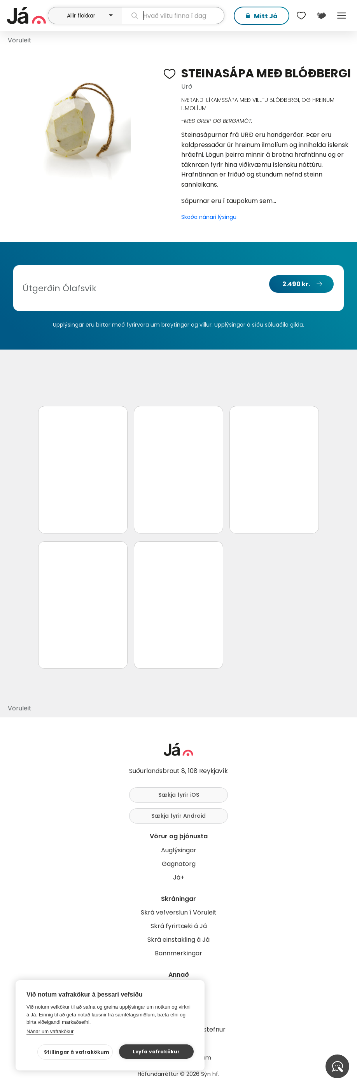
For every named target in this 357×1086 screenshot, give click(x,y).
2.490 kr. (296, 284)
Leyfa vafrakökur (156, 1051)
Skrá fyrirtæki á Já (178, 926)
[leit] (173, 15)
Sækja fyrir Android (178, 816)
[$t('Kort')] (321, 15)
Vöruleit (20, 40)
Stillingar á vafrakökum (77, 1052)
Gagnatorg (179, 863)
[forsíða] (26, 15)
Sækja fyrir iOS (178, 795)
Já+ (178, 877)
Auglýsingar (178, 850)
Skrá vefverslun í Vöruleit (179, 912)
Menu (341, 15)
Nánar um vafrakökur (50, 1031)
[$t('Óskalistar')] (301, 15)
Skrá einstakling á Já (178, 939)
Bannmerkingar (178, 953)
